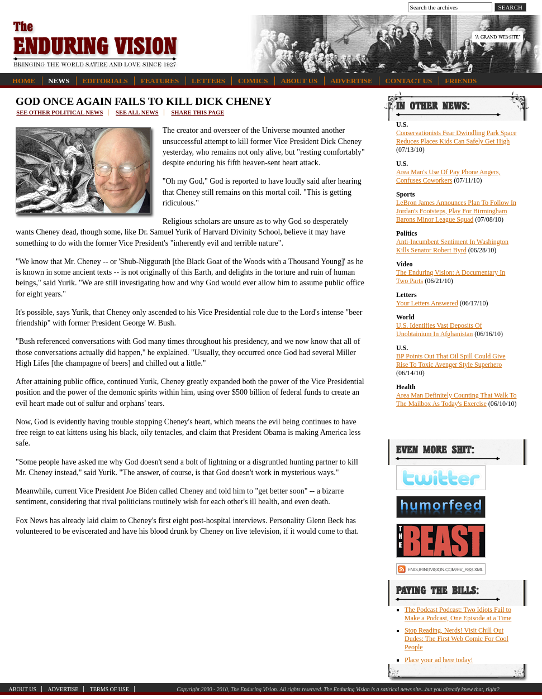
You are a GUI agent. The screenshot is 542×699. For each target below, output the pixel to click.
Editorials (104, 80)
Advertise (351, 80)
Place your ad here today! (439, 660)
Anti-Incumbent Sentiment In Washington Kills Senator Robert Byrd (452, 246)
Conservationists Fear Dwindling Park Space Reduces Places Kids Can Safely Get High (456, 137)
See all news (137, 112)
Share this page (197, 112)
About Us (298, 80)
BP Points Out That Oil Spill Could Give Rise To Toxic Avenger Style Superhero (451, 360)
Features (160, 80)
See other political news (59, 112)
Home (23, 80)
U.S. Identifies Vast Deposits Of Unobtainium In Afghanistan (439, 330)
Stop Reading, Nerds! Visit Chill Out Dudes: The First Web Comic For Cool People (456, 638)
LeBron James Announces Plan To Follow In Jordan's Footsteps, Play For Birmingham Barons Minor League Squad (456, 211)
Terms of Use (109, 689)
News (58, 80)
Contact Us (409, 80)
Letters (208, 80)
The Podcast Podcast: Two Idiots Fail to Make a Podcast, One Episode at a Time (458, 614)
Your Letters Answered (427, 303)
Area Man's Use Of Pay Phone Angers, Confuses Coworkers (448, 176)
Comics (253, 80)
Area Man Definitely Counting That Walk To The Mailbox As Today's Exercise (456, 399)
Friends (461, 80)
